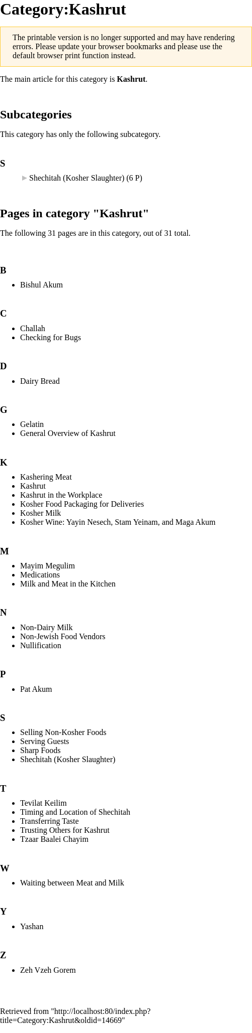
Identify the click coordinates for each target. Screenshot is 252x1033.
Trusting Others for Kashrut (65, 830)
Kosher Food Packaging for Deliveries (82, 504)
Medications (40, 574)
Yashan (31, 926)
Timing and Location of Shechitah (75, 812)
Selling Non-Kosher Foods (63, 732)
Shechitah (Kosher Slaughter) (76, 178)
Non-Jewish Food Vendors (62, 636)
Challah (32, 328)
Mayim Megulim (47, 565)
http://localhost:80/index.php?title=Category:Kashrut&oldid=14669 (75, 1015)
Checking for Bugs (50, 337)
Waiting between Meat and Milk (72, 882)
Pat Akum (36, 689)
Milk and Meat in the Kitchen (68, 583)
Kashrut (131, 79)
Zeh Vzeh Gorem (48, 970)
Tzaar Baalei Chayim (54, 839)
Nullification (40, 645)
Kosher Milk (40, 513)
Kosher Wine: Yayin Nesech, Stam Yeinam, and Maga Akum (117, 522)
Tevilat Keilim (43, 803)
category (94, 79)
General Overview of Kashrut (68, 433)
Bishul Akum (41, 284)
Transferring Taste (49, 821)
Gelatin (32, 424)
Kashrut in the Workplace (61, 495)
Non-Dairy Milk (46, 627)
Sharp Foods (40, 750)
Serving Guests (44, 741)
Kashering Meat (46, 477)
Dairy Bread (40, 381)
